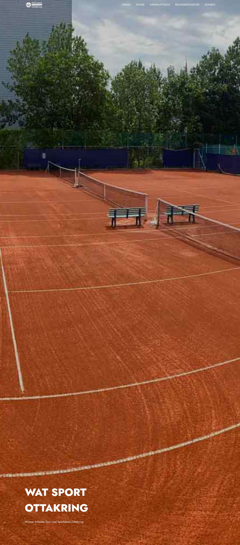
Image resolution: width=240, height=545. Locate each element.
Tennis (140, 5)
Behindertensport (187, 5)
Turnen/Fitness (160, 5)
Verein (126, 5)
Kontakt (210, 5)
